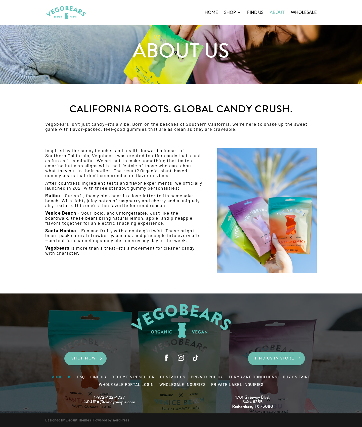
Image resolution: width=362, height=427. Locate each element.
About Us (62, 377)
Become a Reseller (133, 377)
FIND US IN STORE (274, 358)
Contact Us (172, 377)
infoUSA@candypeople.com (109, 402)
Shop (230, 13)
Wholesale (304, 13)
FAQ (81, 377)
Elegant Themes (78, 420)
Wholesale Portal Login (126, 385)
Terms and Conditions (253, 377)
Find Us (255, 13)
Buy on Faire (296, 377)
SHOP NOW (83, 358)
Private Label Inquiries (237, 385)
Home (211, 13)
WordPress (120, 420)
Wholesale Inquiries (182, 385)
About (277, 13)
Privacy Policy (207, 377)
